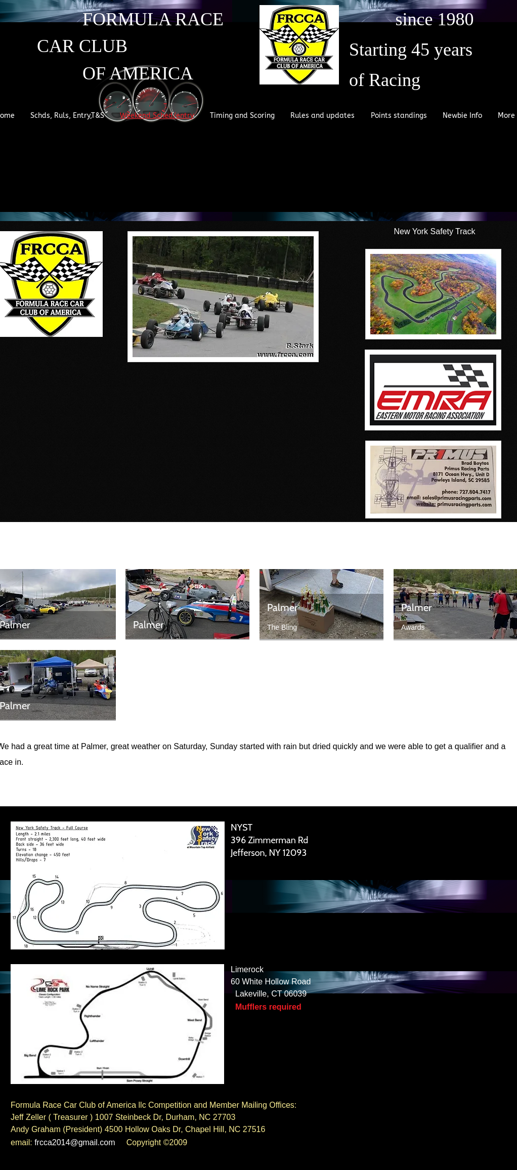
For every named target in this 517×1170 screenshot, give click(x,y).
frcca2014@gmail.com (74, 1142)
